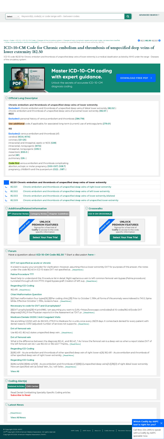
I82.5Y (103, 111)
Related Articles (16, 386)
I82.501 (13, 187)
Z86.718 (79, 119)
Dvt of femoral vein (21, 328)
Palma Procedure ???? (22, 274)
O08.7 (62, 166)
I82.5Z (111, 108)
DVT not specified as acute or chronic (31, 263)
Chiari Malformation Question (26, 294)
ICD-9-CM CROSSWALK (100, 214)
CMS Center (32, 386)
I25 (24, 140)
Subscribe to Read (20, 395)
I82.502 (14, 191)
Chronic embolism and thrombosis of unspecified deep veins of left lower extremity (66, 191)
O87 (62, 169)
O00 (50, 166)
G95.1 (37, 149)
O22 (56, 169)
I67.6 (27, 137)
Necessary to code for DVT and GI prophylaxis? (36, 306)
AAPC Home (87, 430)
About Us (98, 430)
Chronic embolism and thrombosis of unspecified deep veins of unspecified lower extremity (70, 200)
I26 (23, 158)
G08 (53, 143)
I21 (20, 140)
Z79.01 (106, 124)
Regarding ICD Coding (22, 286)
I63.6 (21, 137)
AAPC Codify (75, 430)
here (91, 254)
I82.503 (14, 196)
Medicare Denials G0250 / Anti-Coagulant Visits (35, 317)
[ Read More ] (77, 270)
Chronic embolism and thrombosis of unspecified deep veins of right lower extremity (67, 187)
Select (9, 17)
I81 (17, 155)
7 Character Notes (18, 213)
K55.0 (24, 152)
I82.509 (14, 200)
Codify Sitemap (109, 430)
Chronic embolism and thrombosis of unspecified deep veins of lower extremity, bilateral (69, 196)
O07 (55, 166)
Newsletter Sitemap (124, 430)
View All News (18, 417)
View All (15, 371)
